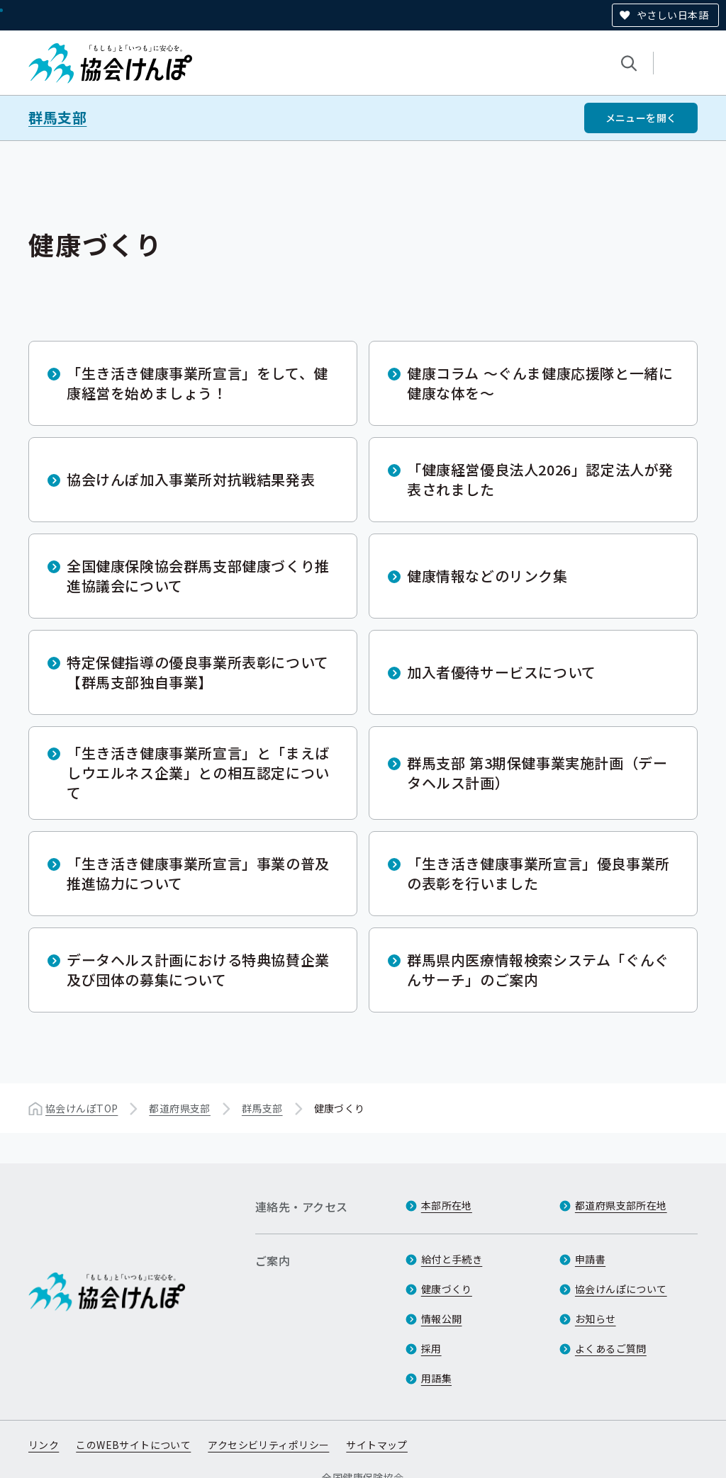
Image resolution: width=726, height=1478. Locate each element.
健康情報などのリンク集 (487, 575)
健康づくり (446, 1289)
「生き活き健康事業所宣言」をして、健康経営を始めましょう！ (197, 383)
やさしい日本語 (672, 15)
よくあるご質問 (611, 1348)
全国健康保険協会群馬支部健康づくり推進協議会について (198, 575)
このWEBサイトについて (133, 1445)
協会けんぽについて (621, 1289)
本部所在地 (446, 1205)
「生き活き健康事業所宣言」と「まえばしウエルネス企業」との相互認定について (198, 773)
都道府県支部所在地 (621, 1205)
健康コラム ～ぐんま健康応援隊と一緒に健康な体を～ (540, 383)
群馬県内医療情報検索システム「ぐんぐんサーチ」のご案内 (538, 969)
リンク (43, 1445)
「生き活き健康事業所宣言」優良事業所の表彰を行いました (538, 873)
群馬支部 (57, 118)
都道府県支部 (180, 1108)
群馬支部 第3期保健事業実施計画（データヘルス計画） (537, 772)
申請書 (590, 1259)
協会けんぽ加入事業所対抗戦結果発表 (191, 479)
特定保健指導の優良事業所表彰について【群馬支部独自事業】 (198, 672)
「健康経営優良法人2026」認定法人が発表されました (540, 479)
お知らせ (595, 1318)
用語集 (436, 1378)
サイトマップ (377, 1445)
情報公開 (441, 1318)
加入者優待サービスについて (501, 672)
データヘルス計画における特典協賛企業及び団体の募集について (198, 969)
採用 (431, 1348)
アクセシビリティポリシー (268, 1445)
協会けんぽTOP (81, 1108)
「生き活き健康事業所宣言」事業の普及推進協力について (198, 873)
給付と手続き (452, 1259)
